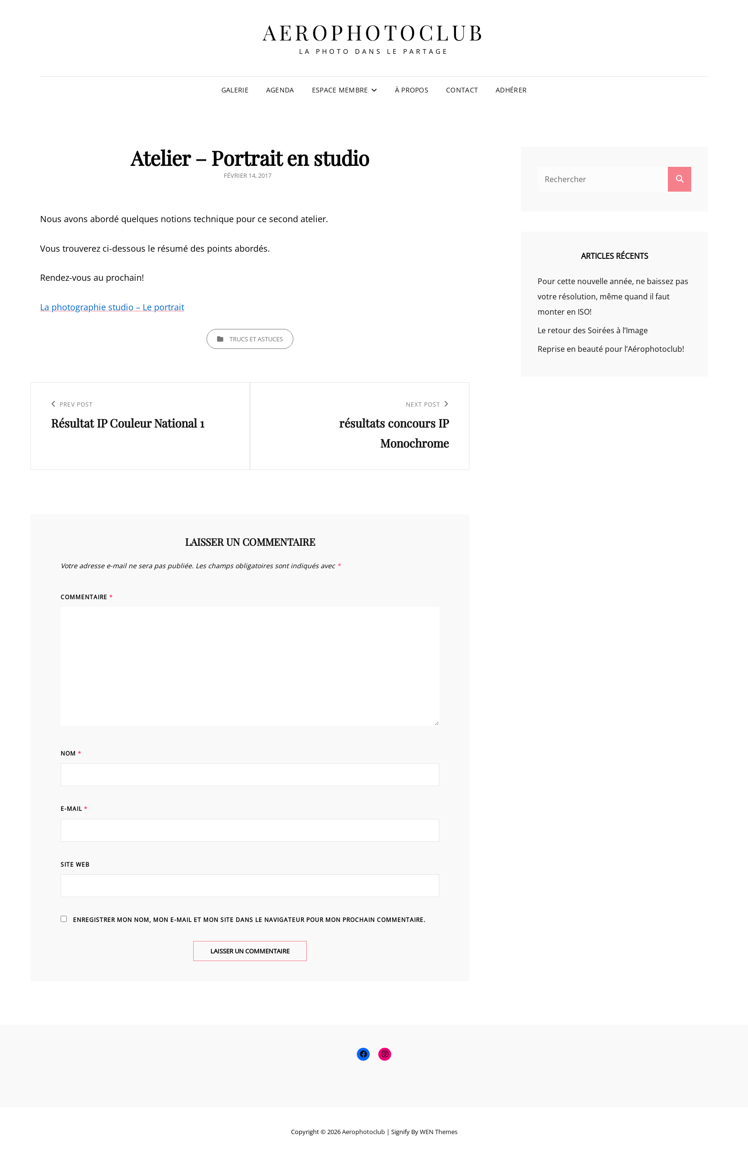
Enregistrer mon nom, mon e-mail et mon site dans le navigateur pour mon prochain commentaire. (249, 920)
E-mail (74, 809)
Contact (462, 89)
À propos (411, 89)
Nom (71, 753)
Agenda (280, 89)
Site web (75, 864)
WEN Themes (438, 1131)
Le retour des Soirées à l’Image (593, 330)
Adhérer (511, 89)
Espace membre (340, 89)
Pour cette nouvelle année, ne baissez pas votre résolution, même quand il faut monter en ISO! (613, 296)
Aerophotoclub (374, 32)
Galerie (235, 89)
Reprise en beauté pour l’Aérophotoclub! (611, 349)
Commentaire (87, 597)
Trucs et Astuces (256, 339)
